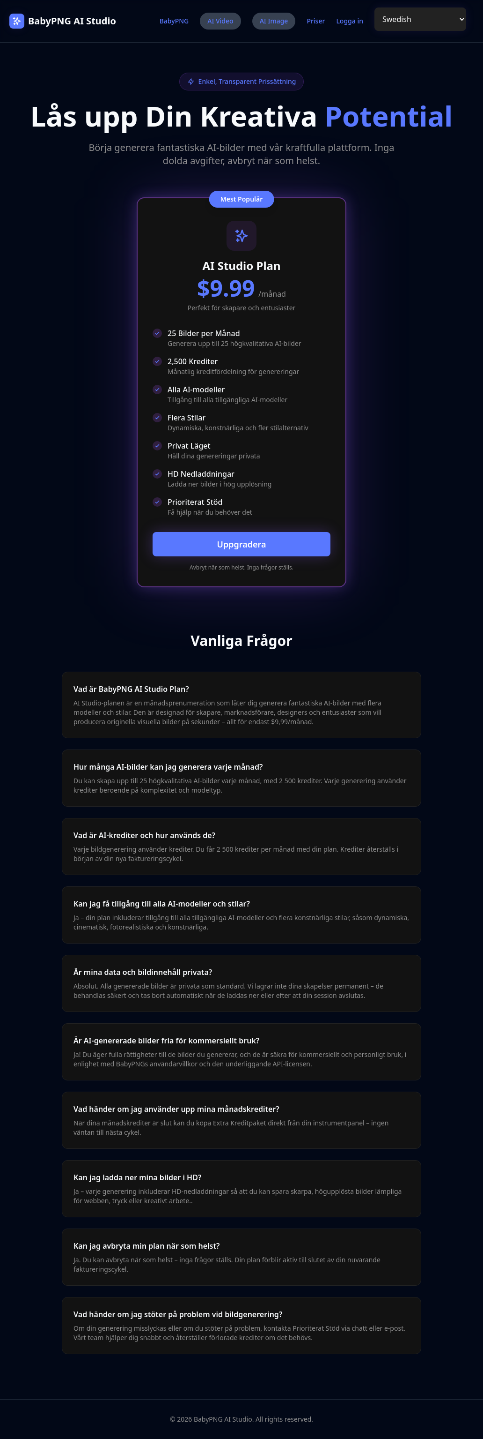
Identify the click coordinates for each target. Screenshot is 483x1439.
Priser (316, 20)
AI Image (274, 20)
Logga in (349, 20)
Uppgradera (241, 544)
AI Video (220, 20)
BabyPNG (174, 20)
